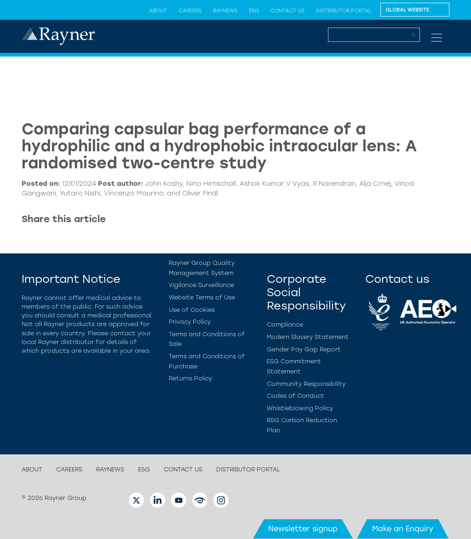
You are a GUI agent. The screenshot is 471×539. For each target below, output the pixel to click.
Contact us (287, 10)
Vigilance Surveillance (201, 284)
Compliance (285, 324)
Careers (189, 10)
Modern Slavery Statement (308, 336)
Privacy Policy (190, 321)
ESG (254, 10)
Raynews (225, 10)
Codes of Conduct (295, 395)
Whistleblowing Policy (300, 408)
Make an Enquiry (402, 528)
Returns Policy (190, 378)
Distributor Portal (343, 10)
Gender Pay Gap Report (304, 349)
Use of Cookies (192, 309)
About (158, 10)
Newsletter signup (303, 528)
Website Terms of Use (202, 297)
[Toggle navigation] (436, 38)
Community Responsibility (306, 383)
